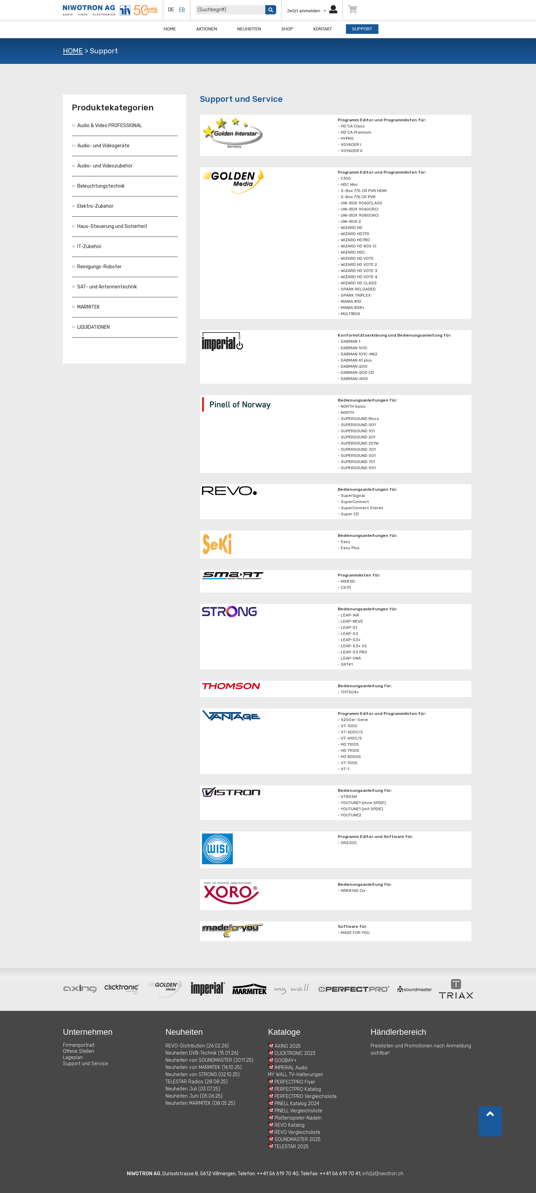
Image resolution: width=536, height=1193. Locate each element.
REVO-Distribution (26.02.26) (197, 1046)
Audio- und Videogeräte (101, 146)
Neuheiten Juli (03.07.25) (192, 1089)
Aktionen (206, 28)
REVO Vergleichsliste (297, 1132)
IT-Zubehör (87, 246)
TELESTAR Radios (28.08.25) (196, 1082)
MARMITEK (86, 307)
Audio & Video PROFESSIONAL (107, 125)
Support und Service (85, 1064)
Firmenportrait (78, 1045)
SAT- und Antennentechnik (104, 287)
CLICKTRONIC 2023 (295, 1053)
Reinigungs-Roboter (97, 267)
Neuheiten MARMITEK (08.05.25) (200, 1103)
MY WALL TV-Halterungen (295, 1074)
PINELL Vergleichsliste (298, 1111)
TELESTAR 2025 (291, 1147)
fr (182, 10)
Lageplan (73, 1057)
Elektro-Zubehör (92, 206)
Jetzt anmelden (312, 10)
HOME (73, 50)
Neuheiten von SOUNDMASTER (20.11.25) (209, 1060)
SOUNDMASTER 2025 (297, 1139)
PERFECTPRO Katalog (297, 1089)
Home (170, 28)
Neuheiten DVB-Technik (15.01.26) (201, 1053)
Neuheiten (249, 28)
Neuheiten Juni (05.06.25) (194, 1096)
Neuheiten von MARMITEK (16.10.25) (203, 1067)
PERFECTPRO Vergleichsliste (305, 1096)
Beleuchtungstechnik (98, 186)
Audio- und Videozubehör (102, 166)
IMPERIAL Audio (291, 1068)
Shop (287, 28)
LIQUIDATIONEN (91, 327)
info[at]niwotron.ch (382, 1174)
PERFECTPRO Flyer (294, 1082)
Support (362, 28)
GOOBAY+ (285, 1060)
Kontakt (322, 28)
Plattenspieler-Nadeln (298, 1118)
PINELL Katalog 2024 (296, 1104)
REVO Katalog (289, 1125)
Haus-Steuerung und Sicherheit (109, 226)
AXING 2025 (287, 1046)
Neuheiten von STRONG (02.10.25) (202, 1074)
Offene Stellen (78, 1051)
